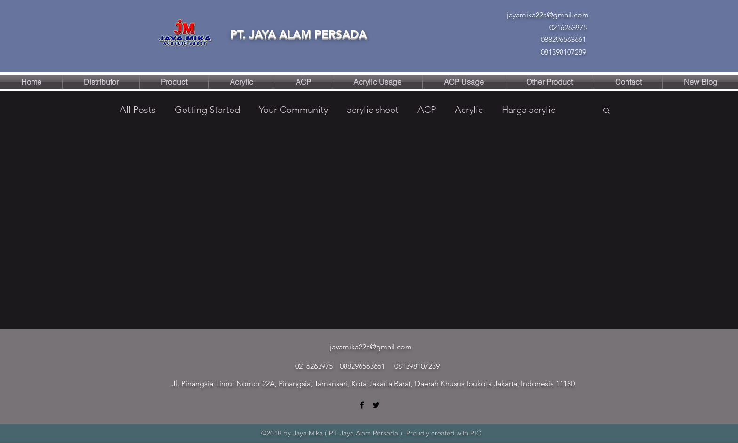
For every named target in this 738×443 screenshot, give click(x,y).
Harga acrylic (528, 109)
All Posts (138, 109)
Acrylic (469, 109)
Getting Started (207, 109)
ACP (426, 109)
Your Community (293, 109)
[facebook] (362, 405)
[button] (606, 111)
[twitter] (376, 405)
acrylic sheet (373, 109)
